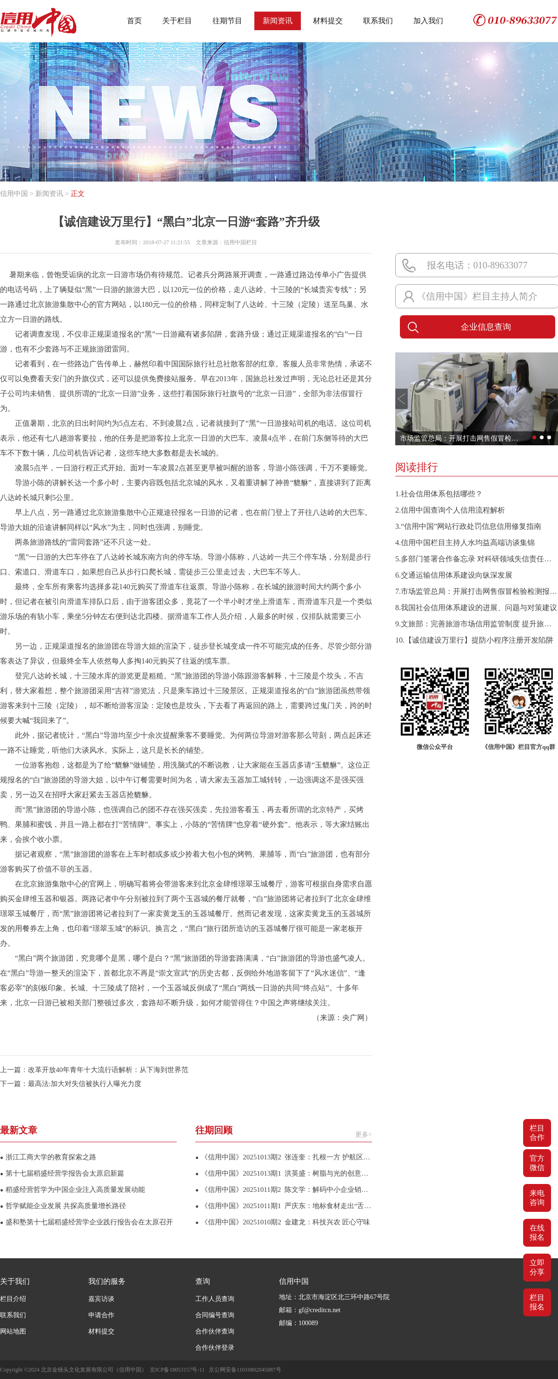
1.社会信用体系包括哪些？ (439, 494)
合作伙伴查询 (214, 1331)
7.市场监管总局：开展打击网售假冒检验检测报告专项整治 (476, 591)
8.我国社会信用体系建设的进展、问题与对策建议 (476, 607)
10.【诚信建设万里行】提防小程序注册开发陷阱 (474, 640)
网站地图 (13, 1331)
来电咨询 (537, 1197)
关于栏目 (177, 21)
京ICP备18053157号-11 (177, 1369)
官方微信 (537, 1162)
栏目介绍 (13, 1298)
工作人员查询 (214, 1298)
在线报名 (537, 1232)
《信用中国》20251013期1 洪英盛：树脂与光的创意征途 (283, 1173)
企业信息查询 (458, 327)
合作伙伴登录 (214, 1347)
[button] (401, 399)
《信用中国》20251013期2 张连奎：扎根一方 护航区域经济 (283, 1157)
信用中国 (14, 193)
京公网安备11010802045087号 (245, 1369)
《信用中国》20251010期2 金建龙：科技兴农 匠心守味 (282, 1222)
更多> (363, 1134)
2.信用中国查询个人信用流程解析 (450, 510)
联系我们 (378, 21)
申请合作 (101, 1315)
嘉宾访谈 (101, 1298)
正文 (78, 193)
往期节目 (227, 21)
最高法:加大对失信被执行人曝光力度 (84, 1083)
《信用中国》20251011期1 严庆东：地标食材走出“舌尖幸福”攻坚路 (283, 1206)
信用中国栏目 (240, 242)
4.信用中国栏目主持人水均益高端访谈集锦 (465, 542)
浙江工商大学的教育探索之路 (48, 1157)
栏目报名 (537, 1302)
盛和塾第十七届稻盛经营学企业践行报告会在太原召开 (86, 1222)
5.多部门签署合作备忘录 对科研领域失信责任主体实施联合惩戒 (476, 559)
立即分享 (537, 1267)
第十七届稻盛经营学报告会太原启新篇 (62, 1173)
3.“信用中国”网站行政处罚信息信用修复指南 (468, 526)
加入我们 (428, 21)
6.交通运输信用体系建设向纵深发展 (453, 575)
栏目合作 (537, 1132)
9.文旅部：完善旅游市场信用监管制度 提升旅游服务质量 (476, 624)
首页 (134, 21)
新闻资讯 (277, 21)
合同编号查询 (214, 1315)
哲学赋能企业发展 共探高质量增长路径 (63, 1206)
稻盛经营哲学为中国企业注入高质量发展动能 (72, 1189)
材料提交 (328, 21)
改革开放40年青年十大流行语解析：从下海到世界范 (108, 1069)
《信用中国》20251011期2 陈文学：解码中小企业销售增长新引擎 (283, 1189)
